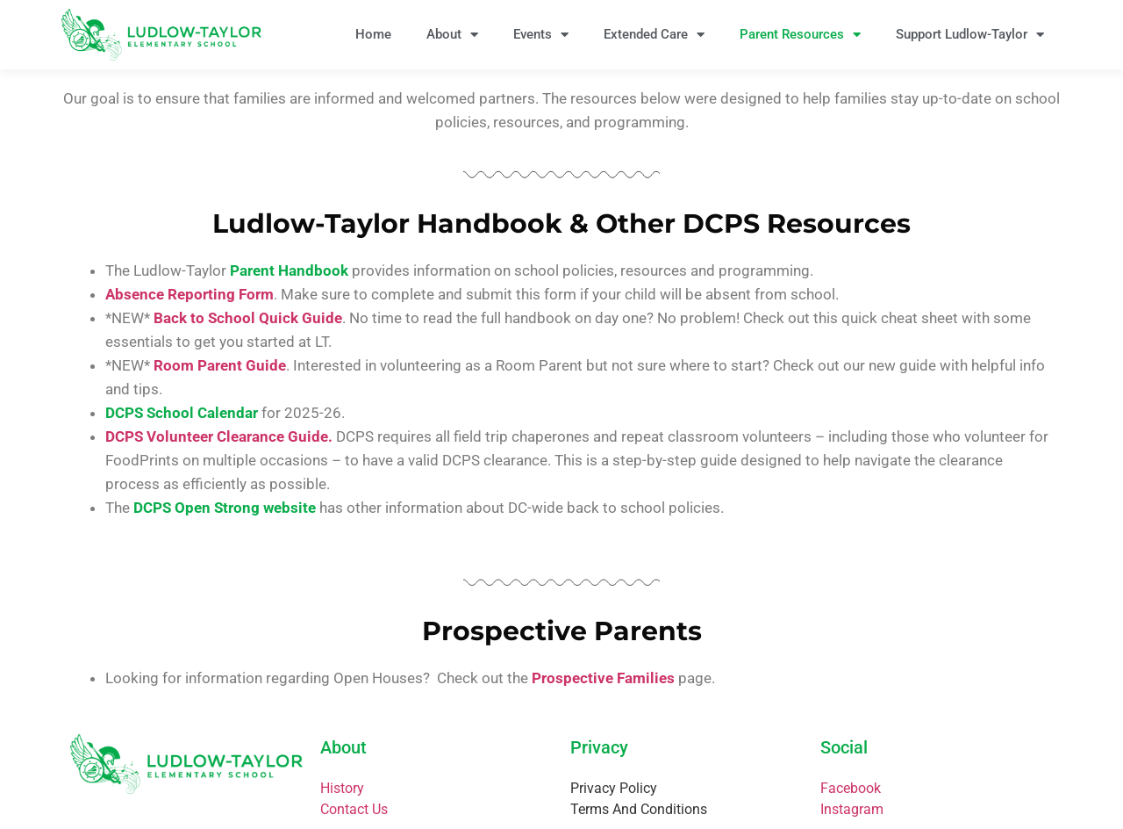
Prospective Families (603, 678)
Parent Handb (276, 270)
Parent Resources (800, 34)
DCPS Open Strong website (224, 507)
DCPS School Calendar (181, 413)
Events (541, 34)
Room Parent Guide (220, 365)
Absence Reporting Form (189, 294)
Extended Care (654, 34)
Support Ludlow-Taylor (970, 34)
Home (373, 34)
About (452, 34)
